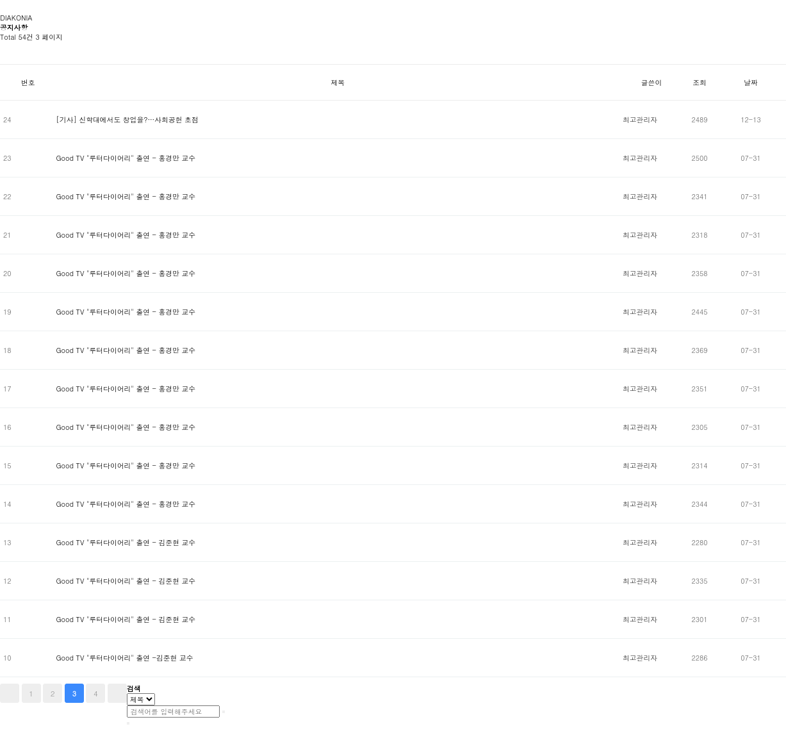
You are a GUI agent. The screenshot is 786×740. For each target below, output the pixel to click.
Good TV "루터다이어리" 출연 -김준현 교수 (124, 657)
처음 (9, 693)
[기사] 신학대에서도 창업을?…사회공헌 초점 (127, 119)
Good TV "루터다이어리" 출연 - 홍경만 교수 (125, 158)
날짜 (751, 82)
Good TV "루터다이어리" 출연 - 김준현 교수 (125, 542)
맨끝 (117, 693)
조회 (699, 82)
